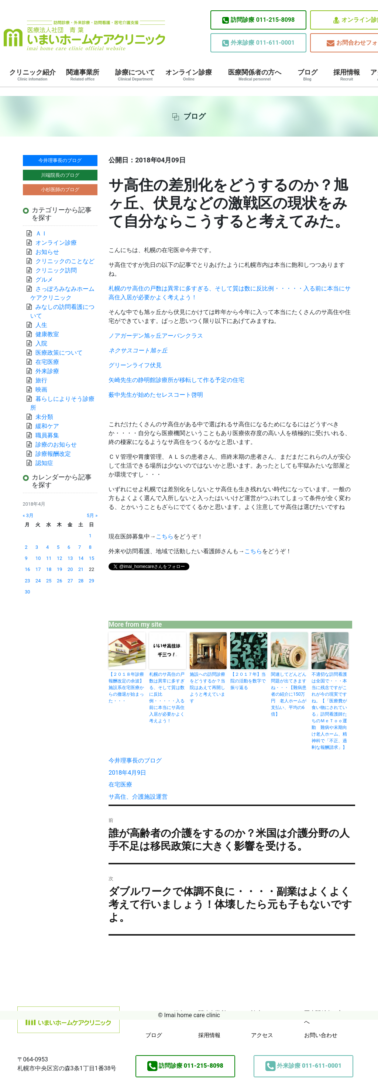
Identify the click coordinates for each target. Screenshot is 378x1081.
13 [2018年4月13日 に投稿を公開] (70, 558)
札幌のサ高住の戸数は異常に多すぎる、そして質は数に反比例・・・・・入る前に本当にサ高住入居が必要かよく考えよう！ (167, 697)
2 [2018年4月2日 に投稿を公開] (26, 547)
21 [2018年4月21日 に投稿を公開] (80, 569)
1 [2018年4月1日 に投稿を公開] (90, 535)
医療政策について (59, 352)
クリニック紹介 (32, 75)
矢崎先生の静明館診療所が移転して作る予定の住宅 (176, 379)
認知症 (44, 463)
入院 (41, 343)
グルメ (44, 279)
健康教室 (47, 334)
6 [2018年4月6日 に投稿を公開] (69, 547)
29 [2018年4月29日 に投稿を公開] (91, 580)
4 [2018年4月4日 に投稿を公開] (47, 547)
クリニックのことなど (64, 261)
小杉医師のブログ (60, 189)
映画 (41, 389)
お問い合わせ (320, 1035)
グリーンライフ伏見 (135, 365)
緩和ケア (50, 426)
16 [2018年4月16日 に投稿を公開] (27, 569)
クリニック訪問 (56, 270)
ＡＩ (41, 233)
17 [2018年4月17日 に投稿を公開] (38, 569)
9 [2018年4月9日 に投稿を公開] (26, 558)
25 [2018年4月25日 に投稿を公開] (48, 580)
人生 (41, 324)
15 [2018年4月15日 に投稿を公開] (91, 558)
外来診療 (47, 371)
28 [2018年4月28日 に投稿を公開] (80, 580)
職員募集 (47, 435)
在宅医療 (120, 784)
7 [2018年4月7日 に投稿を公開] (79, 547)
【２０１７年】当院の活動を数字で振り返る (248, 681)
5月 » (92, 515)
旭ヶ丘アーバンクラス (156, 335)
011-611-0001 (258, 42)
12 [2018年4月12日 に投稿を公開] (59, 558)
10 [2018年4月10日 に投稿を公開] (38, 558)
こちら (164, 536)
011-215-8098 (258, 20)
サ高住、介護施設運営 (138, 796)
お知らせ (47, 251)
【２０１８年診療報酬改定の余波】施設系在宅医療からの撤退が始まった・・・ (126, 687)
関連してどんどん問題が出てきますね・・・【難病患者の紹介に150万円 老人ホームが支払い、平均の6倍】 (288, 694)
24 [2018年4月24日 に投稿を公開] (38, 580)
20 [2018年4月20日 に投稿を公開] (70, 569)
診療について (135, 75)
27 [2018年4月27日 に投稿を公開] (70, 580)
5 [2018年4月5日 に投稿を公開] (58, 547)
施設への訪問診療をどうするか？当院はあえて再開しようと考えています (207, 687)
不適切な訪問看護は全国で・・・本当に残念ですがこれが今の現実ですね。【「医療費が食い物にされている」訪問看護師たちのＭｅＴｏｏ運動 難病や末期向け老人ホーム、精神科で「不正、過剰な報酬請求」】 (329, 711)
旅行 (41, 380)
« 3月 (28, 515)
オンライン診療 (188, 75)
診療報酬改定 (53, 453)
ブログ (307, 75)
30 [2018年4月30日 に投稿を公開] (27, 592)
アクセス (262, 1035)
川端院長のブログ (60, 175)
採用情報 (346, 75)
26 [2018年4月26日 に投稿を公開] (59, 580)
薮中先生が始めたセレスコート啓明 (156, 394)
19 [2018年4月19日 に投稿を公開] (59, 569)
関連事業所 (82, 75)
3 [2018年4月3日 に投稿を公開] (36, 547)
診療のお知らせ (56, 444)
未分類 (44, 416)
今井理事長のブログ (135, 760)
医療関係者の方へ (254, 75)
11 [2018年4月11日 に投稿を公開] (48, 558)
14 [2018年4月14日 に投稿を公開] (80, 558)
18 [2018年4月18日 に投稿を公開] (48, 569)
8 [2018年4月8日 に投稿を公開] (90, 547)
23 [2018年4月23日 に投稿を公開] (27, 580)
